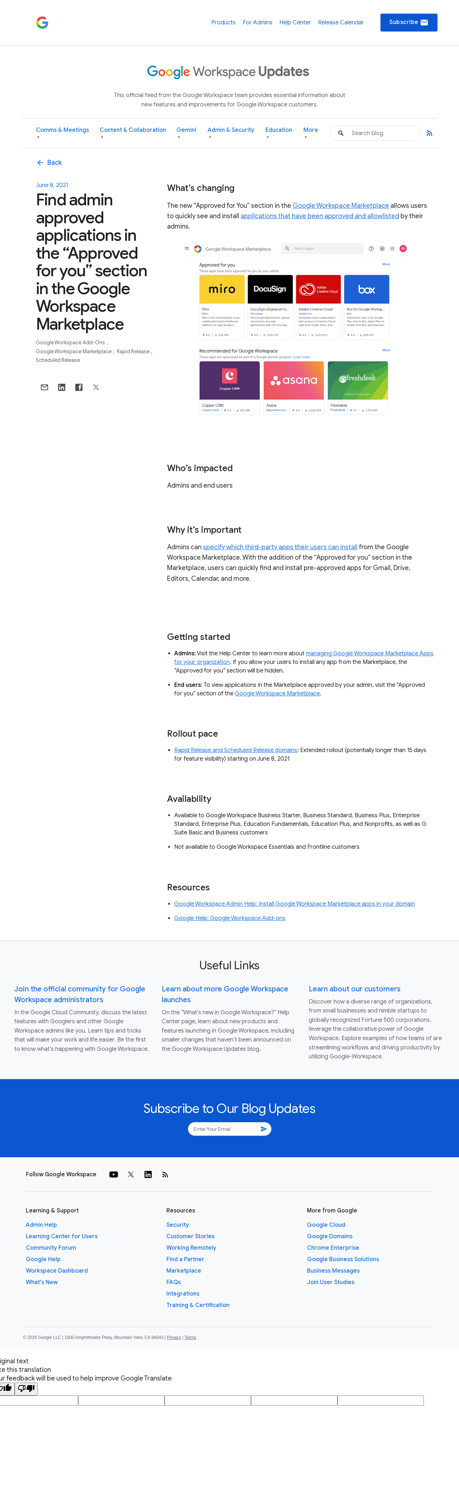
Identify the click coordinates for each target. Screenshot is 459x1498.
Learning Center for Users (62, 1236)
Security (177, 1225)
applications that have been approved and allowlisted (320, 216)
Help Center (295, 22)
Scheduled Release (58, 360)
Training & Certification (198, 1305)
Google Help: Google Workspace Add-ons (229, 918)
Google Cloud (326, 1225)
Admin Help (41, 1225)
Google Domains (329, 1236)
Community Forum (51, 1247)
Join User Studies (330, 1282)
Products (223, 22)
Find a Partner (185, 1259)
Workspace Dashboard (57, 1270)
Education (278, 133)
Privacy (174, 1337)
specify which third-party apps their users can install (280, 547)
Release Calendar (341, 22)
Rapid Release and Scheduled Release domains (235, 750)
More (310, 133)
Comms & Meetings (62, 133)
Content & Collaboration (133, 133)
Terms (190, 1337)
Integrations (182, 1293)
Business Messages (333, 1270)
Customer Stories (190, 1236)
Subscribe (409, 22)
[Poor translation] (26, 1389)
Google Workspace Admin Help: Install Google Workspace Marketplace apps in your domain (294, 904)
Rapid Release (134, 351)
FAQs (173, 1282)
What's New (42, 1282)
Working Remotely (191, 1247)
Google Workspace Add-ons (71, 342)
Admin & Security (231, 133)
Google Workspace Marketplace (74, 351)
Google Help (43, 1259)
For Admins (258, 22)
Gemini (186, 133)
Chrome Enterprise (333, 1247)
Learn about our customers (355, 989)
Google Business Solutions (343, 1259)
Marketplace (183, 1270)
